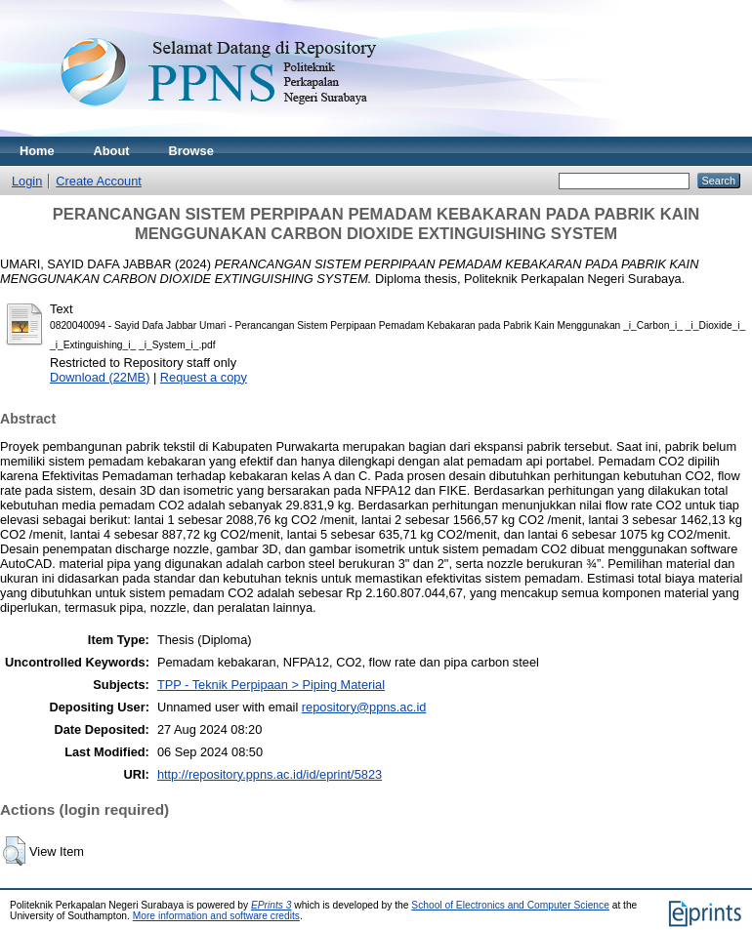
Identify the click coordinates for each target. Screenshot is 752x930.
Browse (191, 150)
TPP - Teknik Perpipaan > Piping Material (271, 684)
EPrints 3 (271, 905)
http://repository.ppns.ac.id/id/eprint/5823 (269, 774)
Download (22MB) (99, 377)
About (112, 150)
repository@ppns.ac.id (364, 707)
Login (27, 181)
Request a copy (203, 377)
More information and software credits (216, 915)
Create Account (99, 181)
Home (37, 150)
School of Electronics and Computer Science (510, 905)
